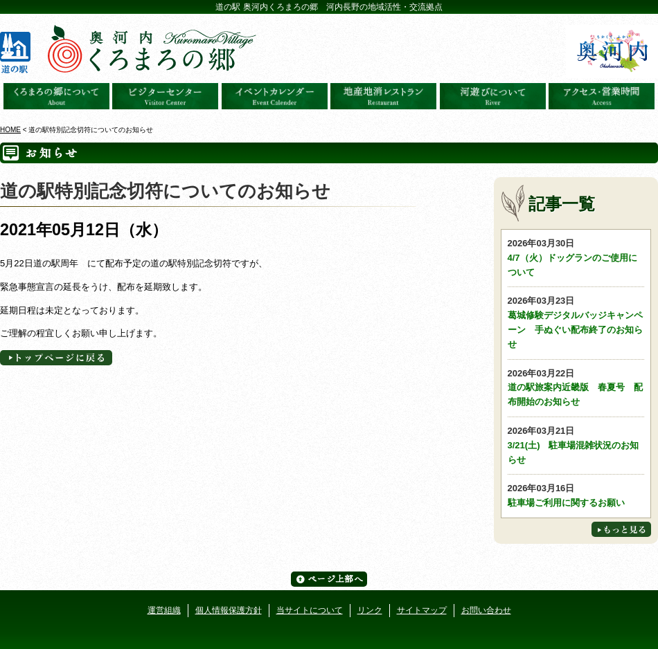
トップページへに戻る (56, 357)
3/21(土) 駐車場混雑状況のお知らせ (576, 444)
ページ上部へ (329, 579)
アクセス (602, 96)
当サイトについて (309, 610)
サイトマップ (422, 610)
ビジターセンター (165, 96)
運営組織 (164, 610)
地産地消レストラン (383, 96)
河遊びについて (493, 96)
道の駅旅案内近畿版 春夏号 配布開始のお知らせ (576, 387)
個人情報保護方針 (228, 610)
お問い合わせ (486, 610)
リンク (369, 610)
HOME (10, 130)
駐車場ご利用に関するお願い (576, 495)
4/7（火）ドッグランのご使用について (576, 257)
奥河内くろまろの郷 (56, 96)
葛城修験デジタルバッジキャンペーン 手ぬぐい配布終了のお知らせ (576, 321)
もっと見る (621, 529)
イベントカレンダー (275, 96)
